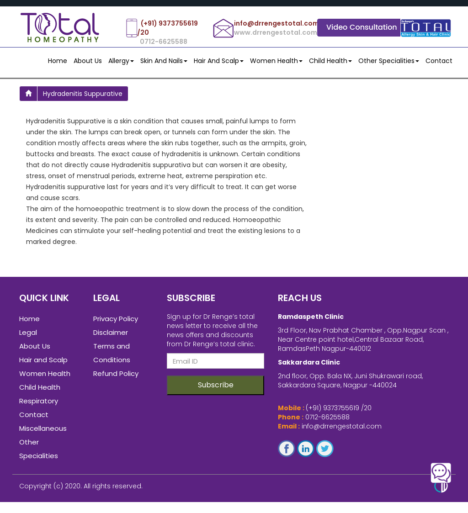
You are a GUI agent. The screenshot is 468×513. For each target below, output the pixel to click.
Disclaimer (110, 335)
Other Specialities (388, 60)
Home (57, 60)
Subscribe (216, 387)
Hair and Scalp (219, 60)
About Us (88, 60)
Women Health (276, 60)
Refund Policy (115, 376)
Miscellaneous (43, 431)
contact (438, 60)
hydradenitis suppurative (82, 93)
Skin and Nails (163, 60)
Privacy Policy (115, 321)
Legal (28, 335)
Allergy (121, 60)
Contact (33, 417)
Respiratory (38, 403)
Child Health (330, 60)
